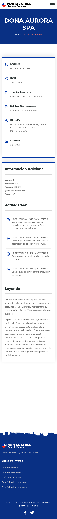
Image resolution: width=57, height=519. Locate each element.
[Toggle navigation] (52, 4)
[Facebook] (25, 513)
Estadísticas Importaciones (14, 487)
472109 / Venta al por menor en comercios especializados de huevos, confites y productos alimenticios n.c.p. (30, 223)
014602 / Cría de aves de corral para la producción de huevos (31, 271)
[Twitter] (32, 513)
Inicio (16, 34)
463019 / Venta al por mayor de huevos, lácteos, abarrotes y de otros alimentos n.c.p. (30, 240)
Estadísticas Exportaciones (14, 482)
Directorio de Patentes (12, 472)
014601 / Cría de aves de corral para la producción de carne (31, 256)
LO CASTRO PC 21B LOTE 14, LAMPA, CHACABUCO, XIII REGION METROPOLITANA (28, 127)
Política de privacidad (12, 477)
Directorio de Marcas (11, 467)
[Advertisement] (28, 401)
